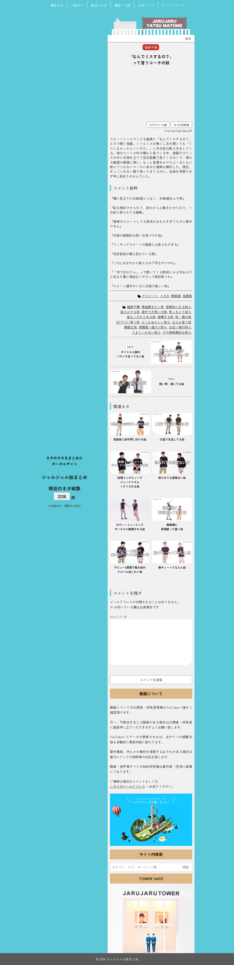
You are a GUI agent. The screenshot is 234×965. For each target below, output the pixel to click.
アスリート (150, 296)
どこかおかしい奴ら (155, 322)
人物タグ (77, 5)
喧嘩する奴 (165, 317)
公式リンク (146, 5)
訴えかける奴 (130, 311)
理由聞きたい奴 (152, 306)
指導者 (187, 296)
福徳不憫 (133, 306)
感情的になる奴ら (178, 306)
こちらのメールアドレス (127, 786)
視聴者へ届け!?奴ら (153, 327)
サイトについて (173, 5)
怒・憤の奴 (183, 317)
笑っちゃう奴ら (180, 311)
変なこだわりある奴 (141, 317)
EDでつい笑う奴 (128, 322)
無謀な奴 (130, 327)
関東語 (176, 296)
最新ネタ (56, 5)
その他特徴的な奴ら (176, 332)
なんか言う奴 (181, 322)
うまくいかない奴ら (146, 332)
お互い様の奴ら (180, 327)
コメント (118, 616)
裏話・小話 (122, 5)
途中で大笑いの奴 (154, 311)
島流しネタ (99, 5)
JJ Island (151, 824)
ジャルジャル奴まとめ (64, 477)
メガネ (164, 296)
